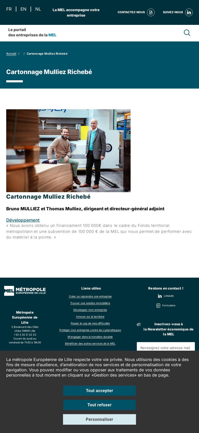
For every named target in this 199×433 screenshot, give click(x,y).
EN (23, 9)
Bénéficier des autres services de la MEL (90, 343)
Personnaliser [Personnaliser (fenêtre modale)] (99, 419)
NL (38, 9)
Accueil (11, 53)
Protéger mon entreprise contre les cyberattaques (90, 329)
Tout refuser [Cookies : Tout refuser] (99, 404)
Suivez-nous (178, 12)
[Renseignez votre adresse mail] (166, 347)
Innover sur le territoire (90, 316)
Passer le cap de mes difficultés (90, 323)
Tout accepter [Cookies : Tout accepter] (99, 390)
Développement (23, 220)
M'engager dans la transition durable (90, 336)
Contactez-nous (136, 12)
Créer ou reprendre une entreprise (90, 296)
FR (9, 9)
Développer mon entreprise (90, 309)
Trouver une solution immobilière (90, 303)
